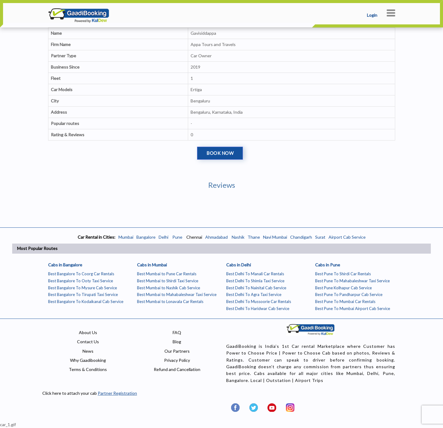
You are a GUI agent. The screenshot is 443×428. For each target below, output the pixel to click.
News (88, 351)
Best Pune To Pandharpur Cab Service (348, 294)
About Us (88, 332)
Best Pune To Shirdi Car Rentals (343, 273)
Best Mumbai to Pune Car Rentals (166, 273)
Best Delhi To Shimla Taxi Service (255, 280)
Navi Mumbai (275, 237)
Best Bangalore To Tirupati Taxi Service (83, 294)
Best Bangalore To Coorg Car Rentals (81, 273)
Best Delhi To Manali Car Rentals (255, 273)
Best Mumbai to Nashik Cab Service (168, 287)
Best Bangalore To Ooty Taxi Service (80, 280)
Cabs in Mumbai (152, 264)
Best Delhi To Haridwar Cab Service (257, 308)
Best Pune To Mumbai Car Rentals (345, 301)
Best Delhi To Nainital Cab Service (256, 287)
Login (372, 15)
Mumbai (125, 237)
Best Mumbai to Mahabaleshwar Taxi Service (176, 294)
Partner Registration (117, 393)
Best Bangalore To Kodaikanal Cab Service (85, 301)
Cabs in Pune (327, 264)
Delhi (163, 237)
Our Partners (177, 351)
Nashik (238, 237)
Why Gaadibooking (88, 360)
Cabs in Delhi (238, 264)
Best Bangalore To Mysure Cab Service (82, 287)
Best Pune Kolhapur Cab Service (343, 287)
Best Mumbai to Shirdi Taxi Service (167, 280)
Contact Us (88, 341)
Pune (176, 237)
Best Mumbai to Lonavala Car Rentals (170, 301)
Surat (320, 237)
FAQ (177, 332)
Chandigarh (301, 237)
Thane (254, 237)
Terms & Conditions (88, 369)
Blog (177, 341)
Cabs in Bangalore (65, 264)
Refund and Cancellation (177, 369)
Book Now (220, 153)
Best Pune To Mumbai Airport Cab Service (352, 308)
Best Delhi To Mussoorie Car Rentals (258, 301)
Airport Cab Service (347, 237)
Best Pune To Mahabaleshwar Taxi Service (352, 280)
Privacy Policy (177, 360)
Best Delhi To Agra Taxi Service (253, 294)
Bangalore (146, 237)
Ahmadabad (216, 237)
